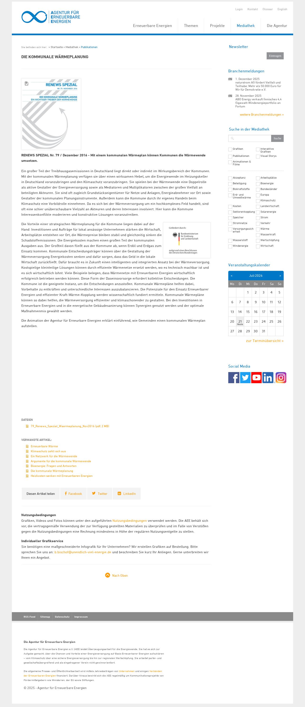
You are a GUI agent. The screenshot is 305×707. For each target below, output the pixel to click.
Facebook (75, 494)
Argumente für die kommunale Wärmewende (61, 461)
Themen (191, 25)
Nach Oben (120, 575)
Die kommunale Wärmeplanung (52, 471)
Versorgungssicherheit (243, 230)
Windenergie (240, 245)
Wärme (264, 228)
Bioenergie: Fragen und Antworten (53, 466)
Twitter (103, 494)
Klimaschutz (268, 200)
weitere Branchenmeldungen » (262, 114)
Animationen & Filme (242, 163)
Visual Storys (268, 155)
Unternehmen (127, 670)
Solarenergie (268, 211)
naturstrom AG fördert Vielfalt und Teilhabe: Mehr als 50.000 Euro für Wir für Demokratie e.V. (258, 85)
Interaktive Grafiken (267, 150)
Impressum (81, 616)
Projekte (217, 25)
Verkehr (265, 223)
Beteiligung (239, 183)
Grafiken (238, 148)
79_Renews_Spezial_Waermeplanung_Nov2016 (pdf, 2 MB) (70, 426)
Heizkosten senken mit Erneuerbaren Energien (62, 476)
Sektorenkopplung (244, 211)
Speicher (238, 217)
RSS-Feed (29, 616)
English (282, 9)
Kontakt (252, 9)
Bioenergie (267, 183)
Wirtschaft (267, 245)
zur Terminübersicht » (265, 340)
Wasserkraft (268, 234)
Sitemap (45, 616)
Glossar (268, 9)
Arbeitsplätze (268, 177)
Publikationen (89, 47)
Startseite (57, 47)
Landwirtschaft (269, 206)
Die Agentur (277, 25)
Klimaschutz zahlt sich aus (48, 451)
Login (239, 9)
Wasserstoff (240, 240)
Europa (264, 194)
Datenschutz (62, 616)
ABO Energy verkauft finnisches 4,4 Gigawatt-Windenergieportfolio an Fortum (258, 102)
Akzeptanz (239, 177)
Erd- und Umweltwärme (242, 196)
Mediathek (246, 25)
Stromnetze (240, 223)
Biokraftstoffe (241, 189)
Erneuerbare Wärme (44, 446)
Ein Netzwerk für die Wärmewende (54, 456)
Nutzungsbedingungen (129, 520)
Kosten (237, 206)
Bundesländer (268, 189)
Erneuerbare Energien (152, 25)
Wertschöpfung (269, 240)
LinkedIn (129, 494)
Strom (264, 217)
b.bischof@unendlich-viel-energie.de (82, 552)
